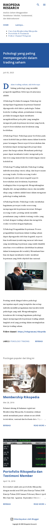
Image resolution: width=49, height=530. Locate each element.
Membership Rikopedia (21, 397)
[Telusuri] (38, 4)
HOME (6, 25)
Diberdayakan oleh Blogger (24, 519)
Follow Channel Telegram (19, 36)
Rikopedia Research (11, 6)
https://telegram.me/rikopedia (31, 331)
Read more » (40, 425)
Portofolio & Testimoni (18, 33)
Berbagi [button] (39, 341)
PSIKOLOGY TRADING (19, 341)
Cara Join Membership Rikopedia (22, 31)
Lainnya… (19, 25)
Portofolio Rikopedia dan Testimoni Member (22, 473)
